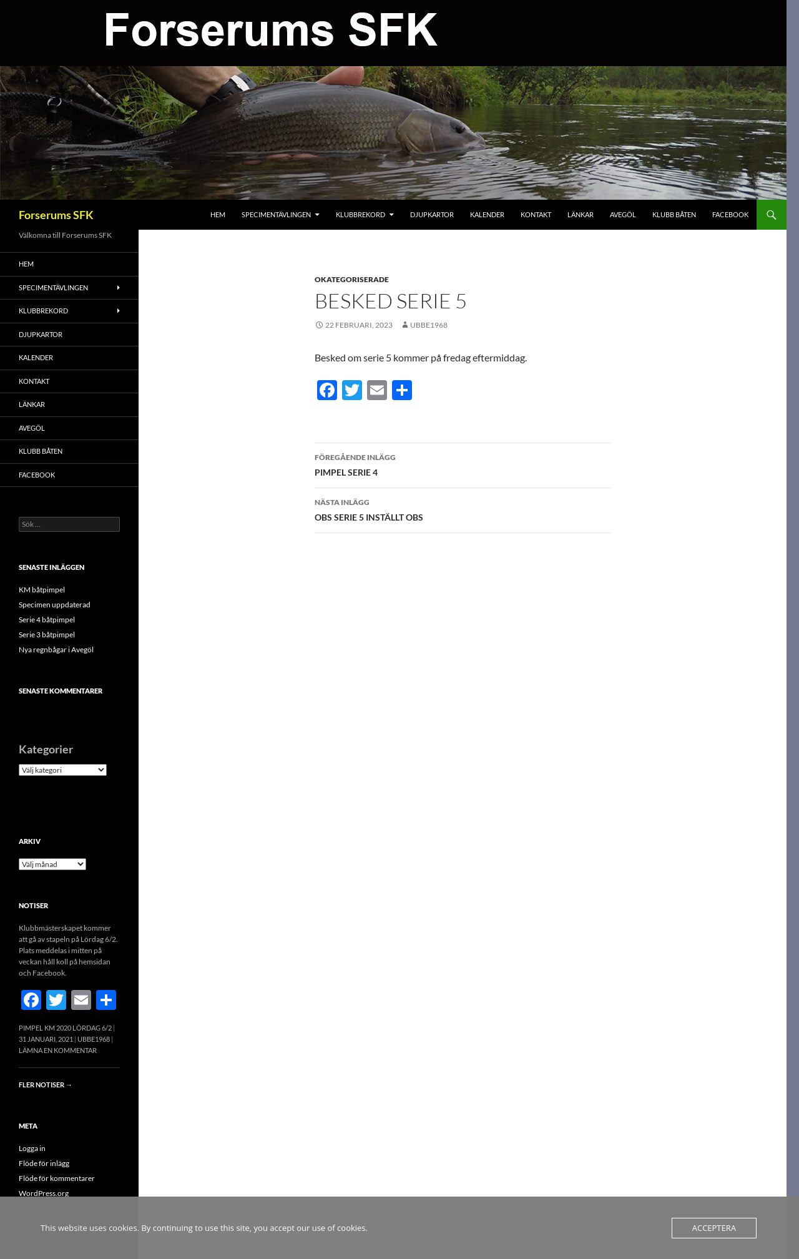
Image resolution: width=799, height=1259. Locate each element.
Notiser (33, 905)
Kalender (487, 214)
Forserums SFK (56, 215)
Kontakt (536, 214)
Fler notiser (45, 1084)
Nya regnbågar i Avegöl (56, 649)
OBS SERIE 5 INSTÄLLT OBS (462, 508)
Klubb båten (674, 214)
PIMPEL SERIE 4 (462, 464)
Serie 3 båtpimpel (47, 634)
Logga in (32, 1148)
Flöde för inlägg (44, 1163)
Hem (217, 214)
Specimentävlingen (276, 214)
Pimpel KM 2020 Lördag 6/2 (65, 1028)
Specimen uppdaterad (55, 604)
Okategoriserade (352, 279)
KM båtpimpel (42, 589)
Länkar (580, 214)
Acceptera (714, 1227)
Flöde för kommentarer (57, 1178)
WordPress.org (44, 1193)
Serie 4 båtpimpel (47, 619)
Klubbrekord (360, 214)
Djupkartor (432, 214)
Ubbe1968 (429, 325)
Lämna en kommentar (58, 1050)
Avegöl (623, 214)
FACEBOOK (730, 214)
